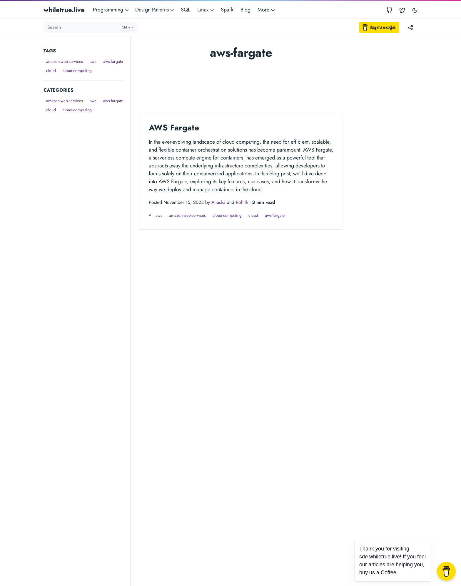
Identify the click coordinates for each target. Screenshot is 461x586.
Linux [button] (206, 10)
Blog (245, 10)
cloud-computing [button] (77, 70)
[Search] (91, 27)
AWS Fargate (174, 128)
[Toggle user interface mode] (414, 10)
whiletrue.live (64, 9)
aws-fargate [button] (113, 61)
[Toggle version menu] (410, 27)
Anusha (218, 202)
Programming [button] (111, 10)
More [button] (267, 10)
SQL (185, 10)
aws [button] (93, 61)
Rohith (242, 202)
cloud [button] (51, 70)
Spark (227, 10)
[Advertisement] (87, 203)
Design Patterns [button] (155, 10)
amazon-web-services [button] (64, 61)
